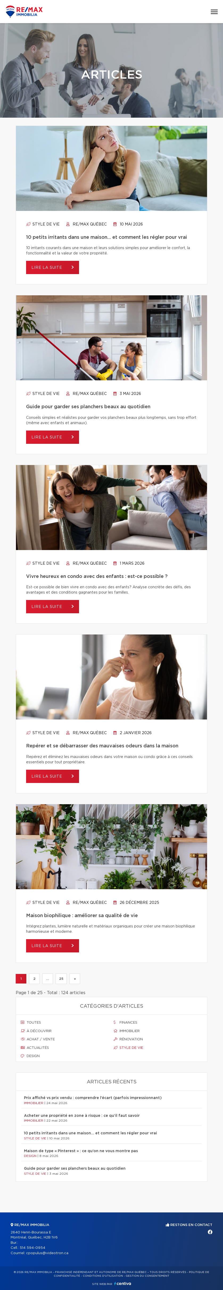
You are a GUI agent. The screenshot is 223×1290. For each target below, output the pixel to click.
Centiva (122, 1283)
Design (30, 1056)
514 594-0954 (32, 1248)
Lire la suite (47, 268)
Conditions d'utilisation (103, 1276)
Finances (125, 1022)
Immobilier (127, 1031)
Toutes (31, 1022)
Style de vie (43, 224)
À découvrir (36, 1031)
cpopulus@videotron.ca (47, 1253)
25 (61, 978)
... (47, 978)
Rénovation (128, 1039)
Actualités (35, 1048)
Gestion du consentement (147, 1276)
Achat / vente (38, 1039)
